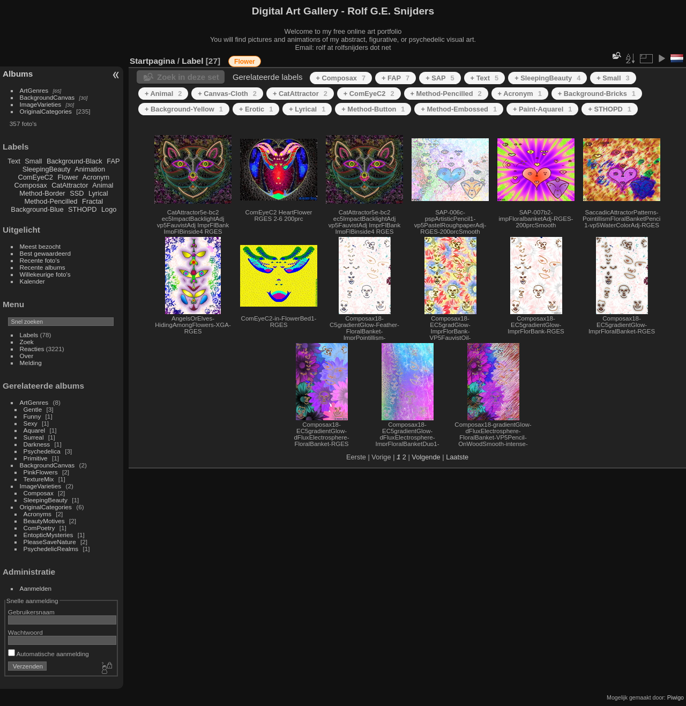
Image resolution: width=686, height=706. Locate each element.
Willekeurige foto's (45, 274)
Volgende (426, 457)
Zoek (27, 341)
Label (192, 60)
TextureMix (39, 478)
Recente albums (42, 267)
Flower (68, 177)
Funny (32, 416)
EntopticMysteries (48, 534)
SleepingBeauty (47, 169)
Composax (30, 185)
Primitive (36, 458)
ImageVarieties (41, 104)
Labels (29, 334)
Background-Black (74, 161)
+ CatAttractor (300, 94)
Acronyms (37, 513)
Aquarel (35, 430)
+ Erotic (256, 109)
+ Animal (163, 94)
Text (14, 161)
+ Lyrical (307, 109)
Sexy (31, 423)
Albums (18, 73)
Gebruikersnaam (31, 611)
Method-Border (42, 193)
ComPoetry (39, 527)
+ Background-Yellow (184, 109)
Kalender (32, 281)
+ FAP (395, 78)
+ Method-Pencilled (446, 94)
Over (27, 355)
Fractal (92, 201)
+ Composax (341, 78)
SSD (77, 193)
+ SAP (440, 78)
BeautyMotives (44, 520)
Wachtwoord (25, 632)
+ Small (612, 78)
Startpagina (152, 60)
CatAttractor (69, 185)
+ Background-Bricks (597, 94)
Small (33, 161)
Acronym (96, 177)
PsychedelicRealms (51, 548)
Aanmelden (36, 588)
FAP (113, 161)
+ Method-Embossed (459, 109)
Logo (108, 209)
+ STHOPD (609, 109)
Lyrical (98, 193)
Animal (102, 185)
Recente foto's (40, 260)
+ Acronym (520, 94)
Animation (89, 169)
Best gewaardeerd (45, 253)
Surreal (34, 437)
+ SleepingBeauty (547, 78)
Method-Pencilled (51, 201)
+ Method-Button (373, 109)
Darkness (37, 444)
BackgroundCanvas (47, 97)
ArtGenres (34, 90)
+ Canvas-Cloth (227, 94)
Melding (31, 362)
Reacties (32, 348)
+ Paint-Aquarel (542, 109)
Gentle (33, 409)
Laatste (457, 457)
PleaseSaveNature (50, 541)
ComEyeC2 (35, 177)
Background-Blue (37, 209)
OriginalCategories (46, 111)
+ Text (485, 78)
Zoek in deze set (188, 76)
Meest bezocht (40, 246)
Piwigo (675, 697)
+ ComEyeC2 (369, 94)
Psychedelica (42, 451)
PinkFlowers (41, 472)
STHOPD (82, 209)
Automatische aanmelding (48, 653)
